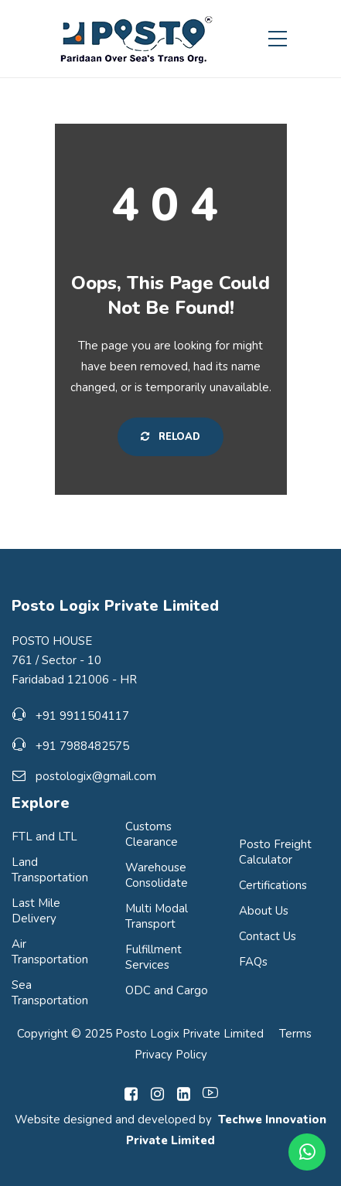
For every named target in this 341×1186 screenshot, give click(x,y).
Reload (170, 437)
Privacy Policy (171, 1054)
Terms (295, 1033)
